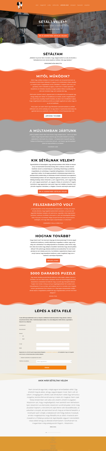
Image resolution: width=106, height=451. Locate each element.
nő (23, 336)
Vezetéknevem (22, 325)
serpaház (87, 5)
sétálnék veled (64, 5)
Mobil (20, 348)
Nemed (20, 333)
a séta (49, 5)
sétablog (53, 447)
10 (56, 432)
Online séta (53, 442)
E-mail (20, 344)
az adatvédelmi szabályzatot (52, 352)
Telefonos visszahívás (24, 361)
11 (57, 432)
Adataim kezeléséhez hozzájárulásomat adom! (31, 357)
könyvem (53, 445)
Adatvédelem (60, 450)
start (37, 5)
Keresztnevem (22, 329)
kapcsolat (80, 5)
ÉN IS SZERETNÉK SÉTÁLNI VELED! (53, 36)
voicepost (73, 5)
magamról (43, 5)
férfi (23, 339)
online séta (56, 5)
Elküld (47, 367)
